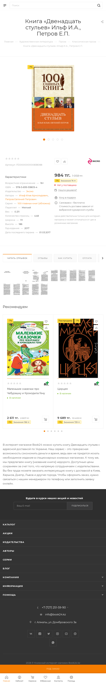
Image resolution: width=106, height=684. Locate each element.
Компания (11, 577)
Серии (7, 559)
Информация (13, 586)
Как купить (65, 258)
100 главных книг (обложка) (34, 203)
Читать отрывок (17, 258)
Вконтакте (31, 633)
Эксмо (29, 191)
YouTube (66, 633)
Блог (6, 568)
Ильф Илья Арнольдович (33, 195)
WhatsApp (53, 642)
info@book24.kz (55, 614)
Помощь (9, 594)
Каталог (9, 524)
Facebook (40, 633)
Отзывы (43, 258)
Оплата (87, 258)
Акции (8, 533)
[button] (44, 431)
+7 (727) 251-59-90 (54, 607)
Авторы (8, 550)
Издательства (13, 542)
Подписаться (80, 505)
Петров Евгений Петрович (20, 199)
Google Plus (75, 633)
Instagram (57, 633)
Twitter (48, 633)
